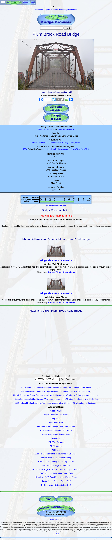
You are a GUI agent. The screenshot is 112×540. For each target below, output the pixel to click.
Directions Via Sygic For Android (56, 466)
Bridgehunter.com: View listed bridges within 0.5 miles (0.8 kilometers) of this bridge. (56, 387)
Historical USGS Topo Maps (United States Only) (56, 477)
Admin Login (56, 534)
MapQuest (56, 438)
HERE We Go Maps (56, 442)
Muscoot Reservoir (66, 129)
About (52, 519)
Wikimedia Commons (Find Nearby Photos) (56, 462)
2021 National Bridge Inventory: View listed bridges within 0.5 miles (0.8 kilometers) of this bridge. (56, 403)
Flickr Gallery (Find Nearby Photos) (56, 458)
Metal (34, 143)
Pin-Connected (50, 143)
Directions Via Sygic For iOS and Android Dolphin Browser (55, 469)
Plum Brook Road (45, 129)
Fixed (77, 143)
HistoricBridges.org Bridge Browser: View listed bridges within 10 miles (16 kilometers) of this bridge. (56, 399)
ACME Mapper (56, 446)
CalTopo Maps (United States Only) (56, 485)
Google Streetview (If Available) (56, 415)
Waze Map (56, 450)
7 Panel (40, 143)
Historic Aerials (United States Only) (56, 481)
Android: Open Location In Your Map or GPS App (56, 454)
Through (65, 143)
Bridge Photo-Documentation (56, 260)
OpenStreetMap (56, 423)
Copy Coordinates (68, 379)
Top (64, 499)
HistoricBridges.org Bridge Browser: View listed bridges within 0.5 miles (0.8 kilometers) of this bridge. (56, 395)
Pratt (59, 143)
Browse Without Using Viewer (61, 272)
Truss (71, 143)
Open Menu (3, 2)
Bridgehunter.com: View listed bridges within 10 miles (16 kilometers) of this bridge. (56, 391)
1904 (25, 149)
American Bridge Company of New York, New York (68, 149)
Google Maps (56, 411)
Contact (59, 519)
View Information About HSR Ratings (56, 205)
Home (47, 499)
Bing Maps (56, 419)
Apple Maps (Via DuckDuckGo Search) (56, 430)
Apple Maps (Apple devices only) (56, 434)
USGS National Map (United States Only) (56, 473)
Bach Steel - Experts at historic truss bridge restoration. (56, 9)
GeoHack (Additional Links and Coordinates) (56, 426)
